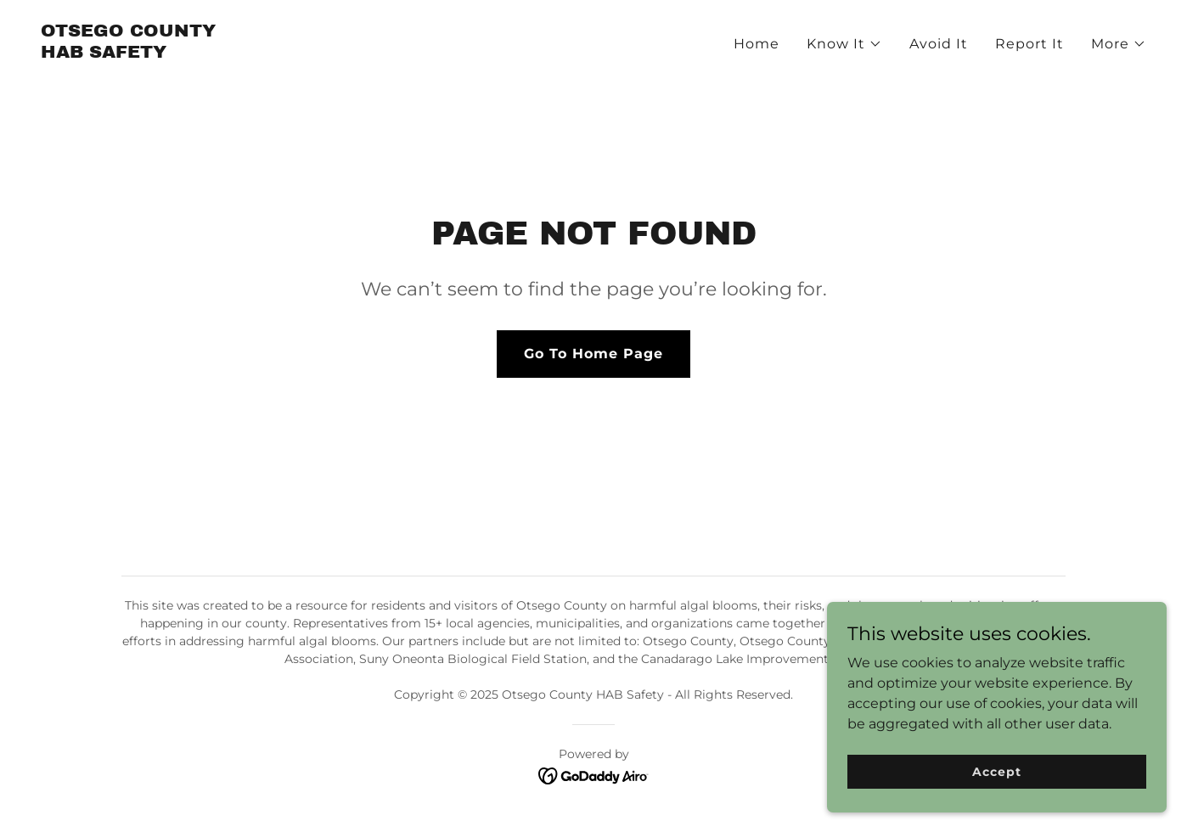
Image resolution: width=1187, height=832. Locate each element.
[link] (128, 53)
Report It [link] (1029, 44)
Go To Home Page (593, 354)
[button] (844, 44)
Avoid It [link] (938, 44)
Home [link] (756, 44)
